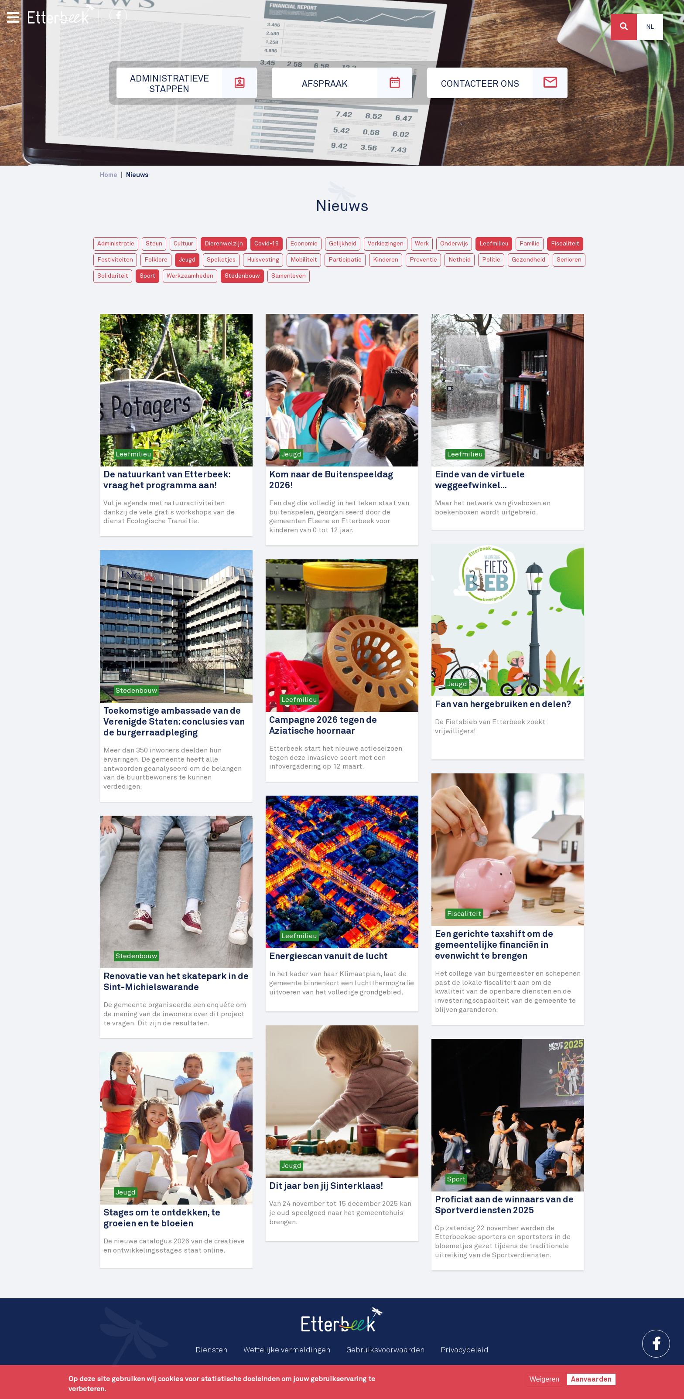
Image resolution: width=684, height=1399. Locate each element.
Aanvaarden (591, 1379)
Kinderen (385, 260)
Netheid (459, 260)
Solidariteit (112, 276)
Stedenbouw (242, 276)
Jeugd (187, 260)
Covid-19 (266, 244)
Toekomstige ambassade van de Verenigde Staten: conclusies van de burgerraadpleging (174, 722)
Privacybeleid (465, 1350)
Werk (422, 244)
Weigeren (544, 1379)
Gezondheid (528, 260)
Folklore (156, 260)
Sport (147, 276)
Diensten (211, 1350)
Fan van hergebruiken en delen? (503, 704)
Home (108, 175)
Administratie (115, 244)
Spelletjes (221, 260)
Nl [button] (650, 27)
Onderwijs (454, 244)
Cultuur (183, 244)
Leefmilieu (493, 244)
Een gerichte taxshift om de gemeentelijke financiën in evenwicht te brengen (494, 945)
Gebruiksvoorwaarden (385, 1350)
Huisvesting (263, 260)
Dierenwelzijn (224, 244)
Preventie (423, 260)
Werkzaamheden (190, 276)
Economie (304, 244)
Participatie (345, 260)
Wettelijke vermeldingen (287, 1350)
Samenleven (288, 276)
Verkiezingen (386, 244)
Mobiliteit (304, 260)
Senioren (569, 260)
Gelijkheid (342, 244)
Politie (491, 260)
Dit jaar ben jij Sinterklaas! (326, 1186)
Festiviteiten (115, 260)
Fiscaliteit (565, 244)
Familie (530, 244)
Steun (154, 244)
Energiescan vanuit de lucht (328, 956)
